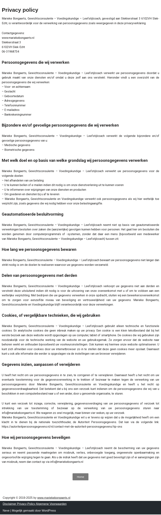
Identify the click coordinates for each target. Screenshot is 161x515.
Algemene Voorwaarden (51, 504)
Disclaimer (10, 504)
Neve (6, 511)
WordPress (49, 511)
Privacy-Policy (26, 504)
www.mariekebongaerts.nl (53, 498)
